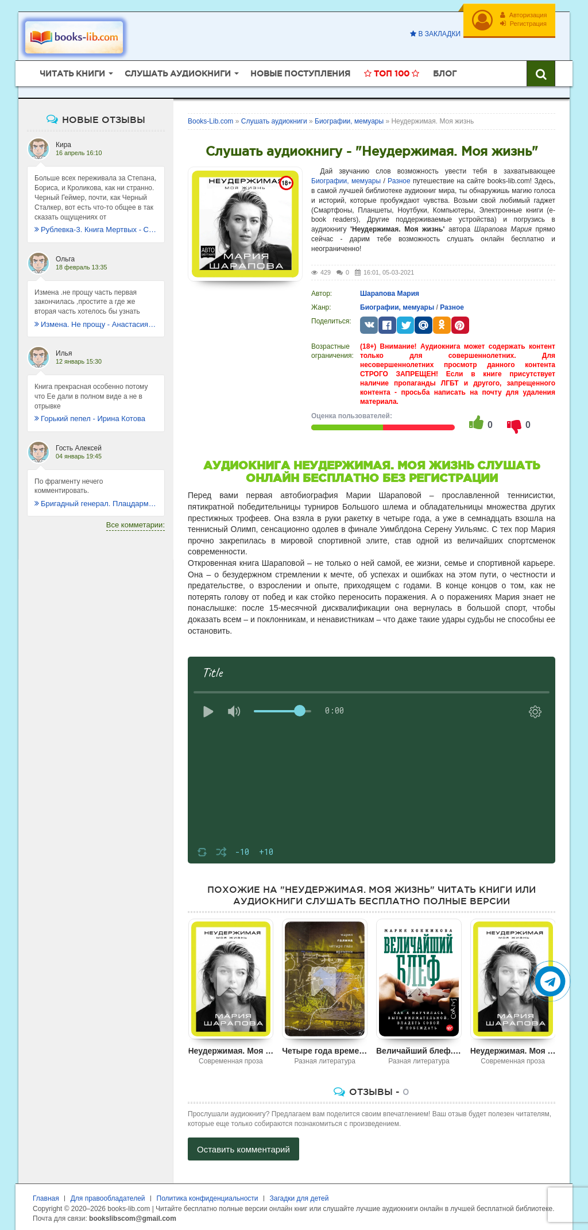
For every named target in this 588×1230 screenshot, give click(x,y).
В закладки (434, 34)
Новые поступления (300, 71)
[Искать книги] (541, 71)
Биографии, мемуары (346, 179)
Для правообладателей (108, 1197)
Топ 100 (391, 71)
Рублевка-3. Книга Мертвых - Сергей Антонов (95, 227)
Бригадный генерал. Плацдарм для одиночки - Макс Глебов (95, 502)
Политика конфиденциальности (207, 1197)
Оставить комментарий (243, 1147)
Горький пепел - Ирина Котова (89, 416)
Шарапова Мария (389, 292)
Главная (46, 1197)
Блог (445, 71)
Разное (399, 179)
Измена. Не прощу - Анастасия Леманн (95, 322)
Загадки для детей (299, 1197)
